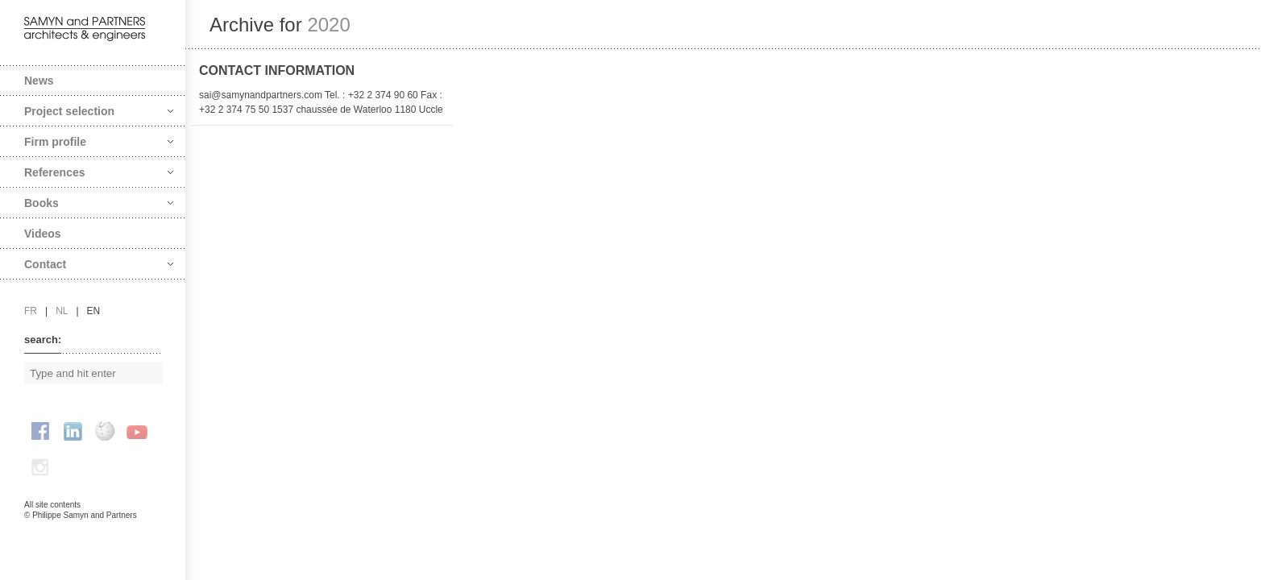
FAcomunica (93, 531)
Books (98, 203)
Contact (98, 264)
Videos (42, 233)
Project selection (98, 111)
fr (30, 311)
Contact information (277, 70)
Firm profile (98, 141)
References (98, 172)
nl (62, 311)
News (39, 80)
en (94, 311)
